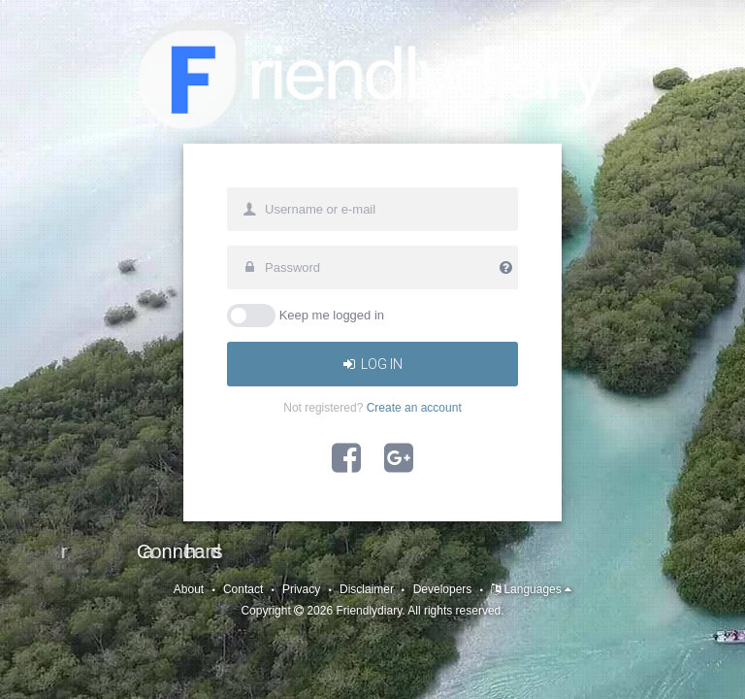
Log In (373, 364)
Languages (537, 589)
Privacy (301, 589)
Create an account (414, 408)
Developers (442, 589)
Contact (243, 589)
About (189, 589)
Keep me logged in (331, 315)
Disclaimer (367, 589)
